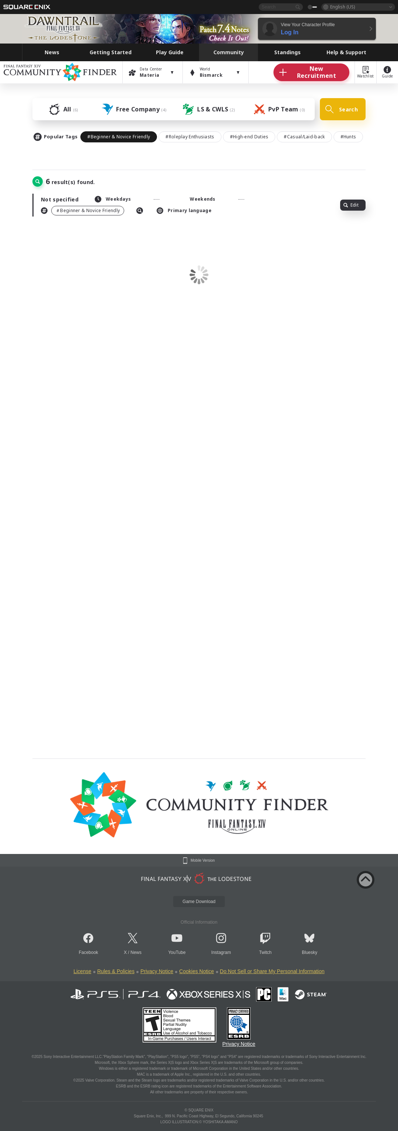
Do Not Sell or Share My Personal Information (272, 971)
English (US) (342, 7)
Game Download (198, 901)
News (136, 952)
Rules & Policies (116, 971)
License (82, 971)
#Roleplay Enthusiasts (189, 137)
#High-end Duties (249, 137)
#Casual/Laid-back (304, 137)
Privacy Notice (156, 971)
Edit (351, 205)
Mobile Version (203, 860)
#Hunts (348, 137)
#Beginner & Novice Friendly (118, 137)
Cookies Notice (196, 971)
